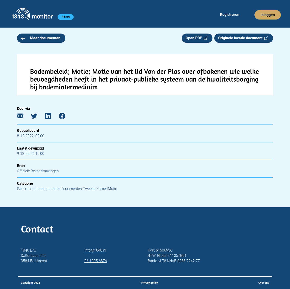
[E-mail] (23, 117)
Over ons (263, 282)
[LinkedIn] (51, 117)
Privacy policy (149, 282)
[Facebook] (65, 117)
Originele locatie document (243, 38)
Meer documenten (40, 38)
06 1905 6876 (95, 261)
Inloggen (267, 15)
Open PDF (196, 38)
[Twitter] (37, 117)
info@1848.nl (95, 250)
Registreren (229, 14)
